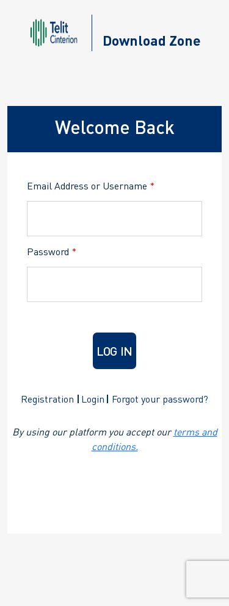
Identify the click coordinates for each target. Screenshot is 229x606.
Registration (47, 398)
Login (92, 398)
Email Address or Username (90, 185)
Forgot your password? (160, 398)
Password (51, 251)
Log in (114, 351)
